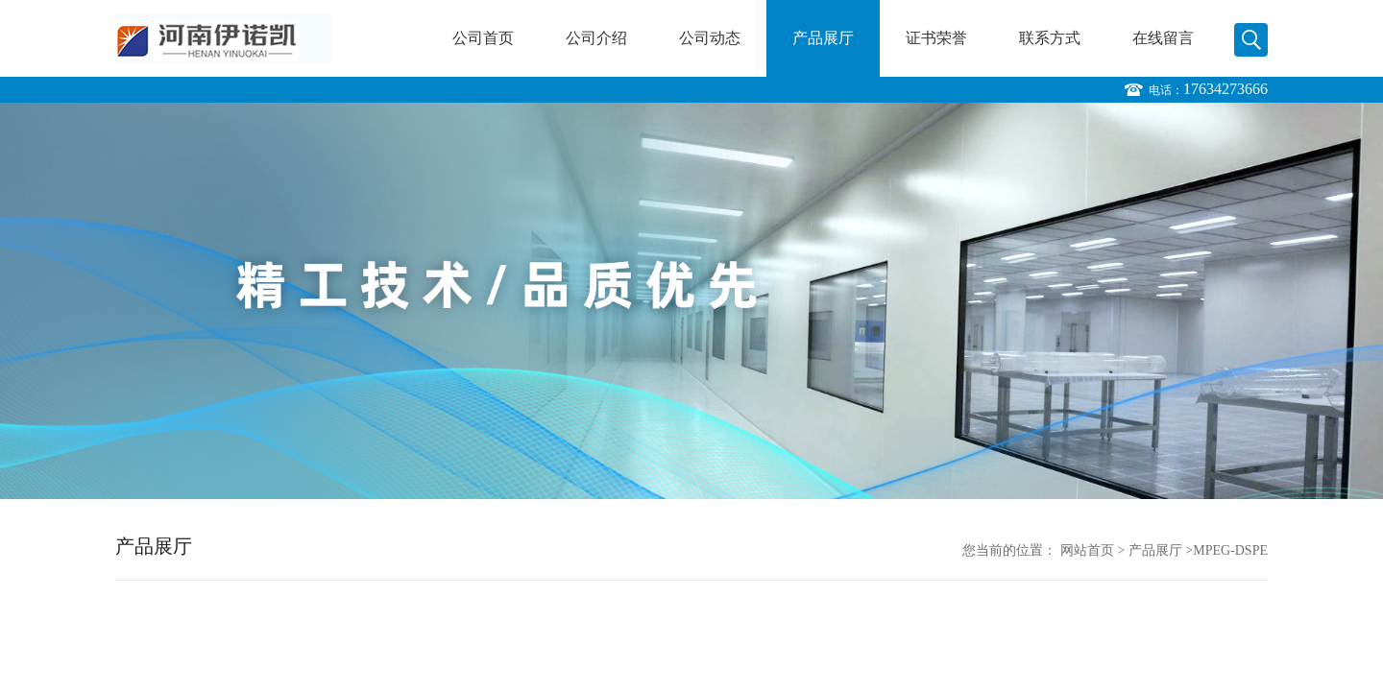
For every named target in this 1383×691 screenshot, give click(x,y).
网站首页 (1087, 550)
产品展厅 (823, 38)
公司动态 (709, 38)
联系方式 (1049, 38)
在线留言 (1163, 38)
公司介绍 (596, 38)
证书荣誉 (936, 38)
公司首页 (483, 38)
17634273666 (1225, 89)
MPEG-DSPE (1230, 550)
